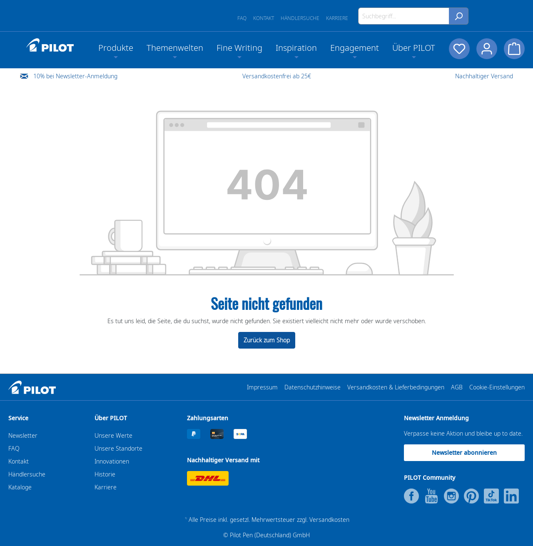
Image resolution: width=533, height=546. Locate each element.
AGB (457, 387)
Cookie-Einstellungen (497, 387)
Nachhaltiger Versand (484, 76)
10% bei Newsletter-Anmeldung (75, 76)
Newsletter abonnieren (464, 452)
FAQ (242, 18)
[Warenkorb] (514, 48)
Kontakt (263, 18)
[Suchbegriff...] (403, 16)
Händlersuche (300, 18)
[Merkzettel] (459, 48)
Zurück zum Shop (267, 340)
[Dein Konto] (486, 48)
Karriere (337, 18)
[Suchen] (458, 16)
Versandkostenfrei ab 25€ (276, 76)
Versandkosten (329, 520)
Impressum (262, 387)
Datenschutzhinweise (312, 387)
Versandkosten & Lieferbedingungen (395, 387)
